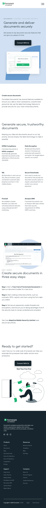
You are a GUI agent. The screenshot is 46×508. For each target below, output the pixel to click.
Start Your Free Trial (24, 369)
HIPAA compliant (8, 151)
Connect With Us (23, 43)
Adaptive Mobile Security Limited (22, 320)
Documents (8, 18)
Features (17, 18)
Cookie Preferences (28, 480)
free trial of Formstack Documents (26, 287)
